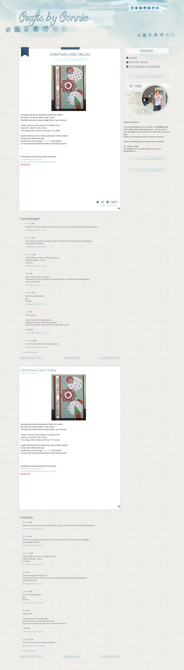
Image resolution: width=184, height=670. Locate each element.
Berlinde (28, 238)
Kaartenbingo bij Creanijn (31, 159)
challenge (47, 141)
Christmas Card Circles (38, 370)
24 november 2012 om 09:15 (36, 347)
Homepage (71, 358)
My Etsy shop (138, 62)
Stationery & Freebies (144, 66)
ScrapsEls (29, 341)
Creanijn (28, 224)
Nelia (27, 274)
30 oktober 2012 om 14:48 (35, 230)
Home (133, 58)
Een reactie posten (30, 352)
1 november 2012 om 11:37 (36, 333)
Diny (27, 312)
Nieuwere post (31, 358)
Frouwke (28, 293)
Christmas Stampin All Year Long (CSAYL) (38, 162)
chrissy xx (29, 254)
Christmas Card (111, 205)
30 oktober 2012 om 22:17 (35, 285)
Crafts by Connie (26, 38)
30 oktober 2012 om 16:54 (35, 266)
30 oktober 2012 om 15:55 (35, 247)
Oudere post (110, 358)
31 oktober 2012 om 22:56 (35, 304)
